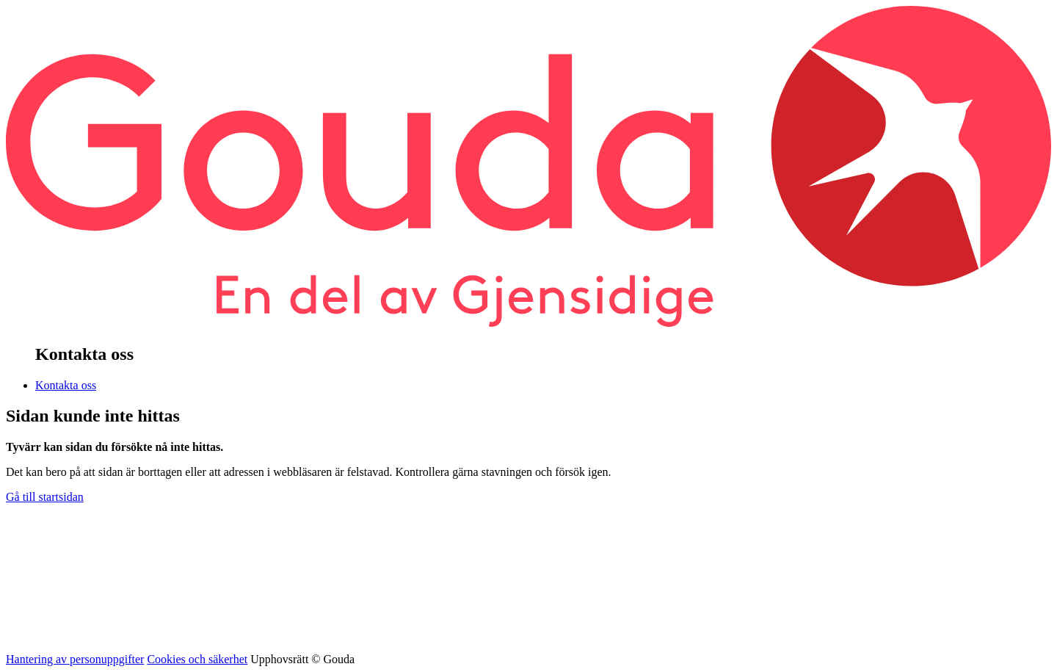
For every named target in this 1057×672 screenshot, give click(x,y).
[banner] (528, 323)
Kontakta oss (65, 385)
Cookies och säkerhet (197, 659)
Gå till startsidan (45, 497)
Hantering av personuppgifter (75, 659)
